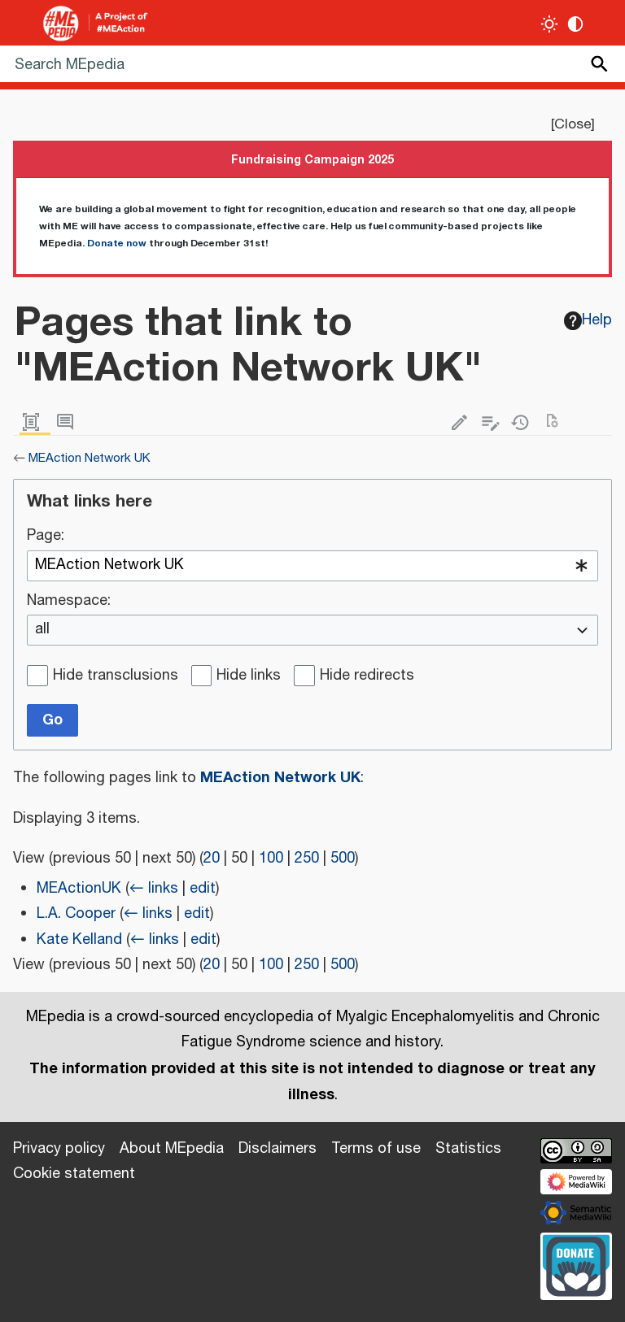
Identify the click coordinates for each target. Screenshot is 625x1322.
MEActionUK (79, 888)
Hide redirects (367, 676)
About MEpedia (172, 1148)
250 (307, 858)
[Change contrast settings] (575, 24)
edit (203, 888)
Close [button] (572, 124)
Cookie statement (74, 1174)
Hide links (248, 676)
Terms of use (376, 1148)
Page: (45, 536)
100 (271, 858)
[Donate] (576, 1264)
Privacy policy (59, 1148)
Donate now (116, 243)
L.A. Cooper (76, 913)
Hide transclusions (115, 676)
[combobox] (312, 565)
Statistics (468, 1148)
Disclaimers (277, 1148)
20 (211, 858)
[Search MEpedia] (312, 64)
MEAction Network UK (89, 458)
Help (588, 320)
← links (153, 888)
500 (342, 858)
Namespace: (69, 601)
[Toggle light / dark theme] (549, 24)
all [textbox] (42, 630)
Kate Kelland (79, 939)
